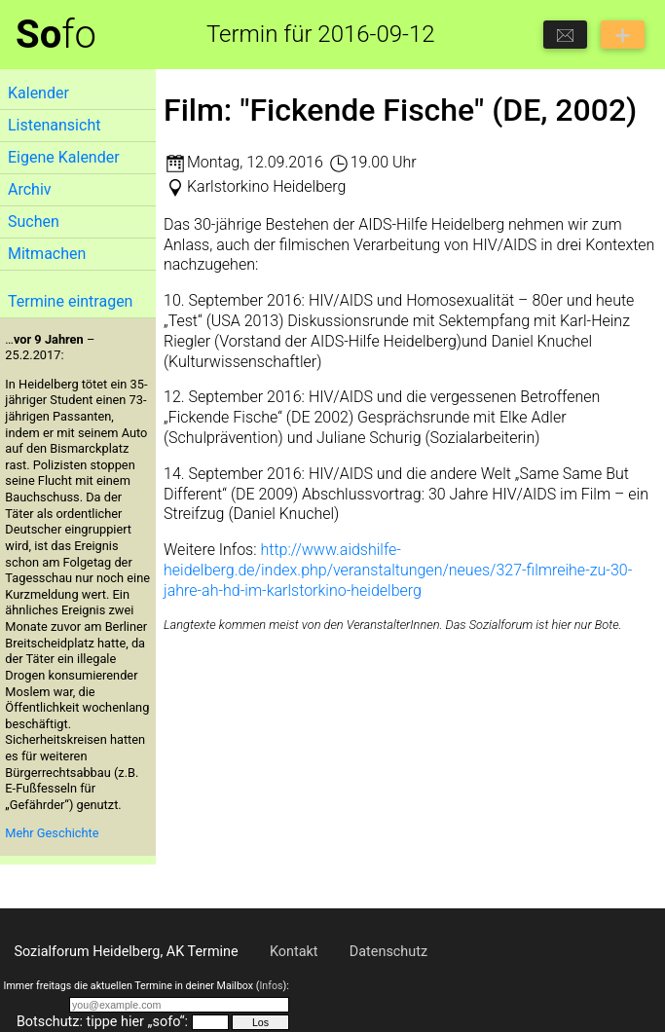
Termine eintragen (70, 301)
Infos (270, 985)
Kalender (38, 93)
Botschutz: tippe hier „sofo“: (102, 1022)
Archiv (30, 189)
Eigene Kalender (64, 157)
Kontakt (294, 951)
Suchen (33, 221)
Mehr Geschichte (51, 833)
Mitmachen (47, 253)
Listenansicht (54, 125)
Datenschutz (388, 951)
